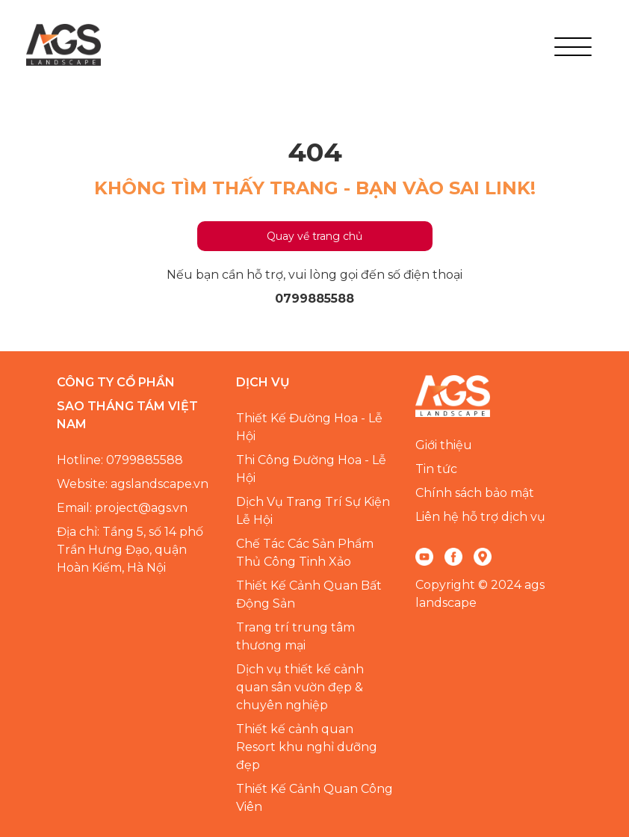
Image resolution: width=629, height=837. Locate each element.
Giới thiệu (443, 445)
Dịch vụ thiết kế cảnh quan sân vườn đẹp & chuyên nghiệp (300, 687)
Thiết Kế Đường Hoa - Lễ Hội (309, 427)
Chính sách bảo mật (474, 493)
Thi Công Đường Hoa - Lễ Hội (311, 469)
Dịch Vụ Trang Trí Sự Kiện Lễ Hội (313, 511)
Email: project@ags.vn (122, 508)
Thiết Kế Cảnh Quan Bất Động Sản (309, 594)
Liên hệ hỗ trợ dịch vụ (480, 517)
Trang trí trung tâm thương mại (295, 636)
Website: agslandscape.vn (132, 484)
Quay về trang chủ (314, 236)
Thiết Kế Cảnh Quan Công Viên (314, 798)
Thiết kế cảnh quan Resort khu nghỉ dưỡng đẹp (306, 747)
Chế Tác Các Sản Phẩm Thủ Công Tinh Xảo (305, 553)
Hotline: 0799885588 (120, 460)
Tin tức (436, 469)
